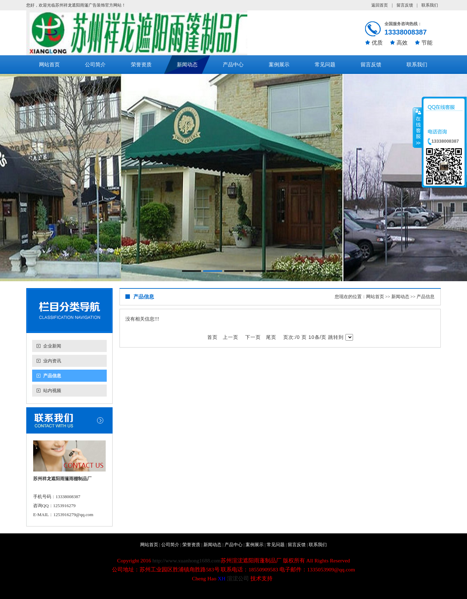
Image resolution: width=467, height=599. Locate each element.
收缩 (417, 127)
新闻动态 (187, 64)
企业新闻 (52, 346)
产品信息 (52, 375)
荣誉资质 (141, 64)
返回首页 (379, 5)
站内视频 (52, 390)
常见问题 (325, 64)
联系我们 (429, 5)
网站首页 (49, 64)
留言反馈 (405, 5)
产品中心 (233, 64)
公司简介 (95, 64)
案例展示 (279, 64)
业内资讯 (52, 360)
